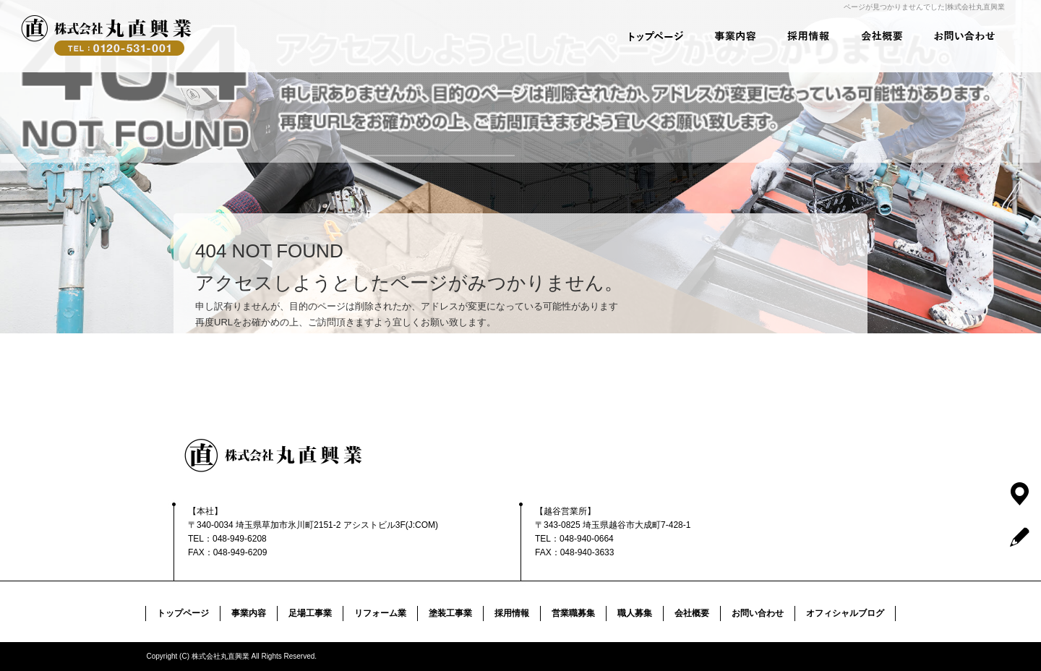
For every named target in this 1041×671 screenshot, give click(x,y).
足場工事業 (310, 613)
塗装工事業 (450, 613)
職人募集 (634, 613)
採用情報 (806, 36)
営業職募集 (573, 613)
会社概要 (885, 36)
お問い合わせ (965, 36)
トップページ (647, 36)
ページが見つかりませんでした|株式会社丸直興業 (924, 7)
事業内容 (726, 36)
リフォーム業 (380, 613)
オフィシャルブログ (845, 613)
